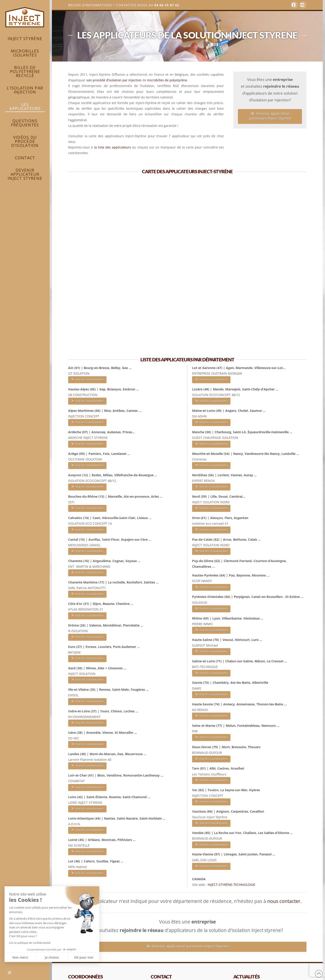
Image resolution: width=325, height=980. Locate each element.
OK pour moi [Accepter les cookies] (83, 957)
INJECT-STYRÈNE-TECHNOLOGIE (231, 884)
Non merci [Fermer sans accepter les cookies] (20, 957)
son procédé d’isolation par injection (114, 80)
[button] (9, 972)
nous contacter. (284, 901)
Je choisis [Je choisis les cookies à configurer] (52, 957)
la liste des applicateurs (112, 147)
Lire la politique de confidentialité (30, 943)
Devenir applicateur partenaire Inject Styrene (270, 116)
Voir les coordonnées (87, 379)
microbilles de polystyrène (167, 80)
